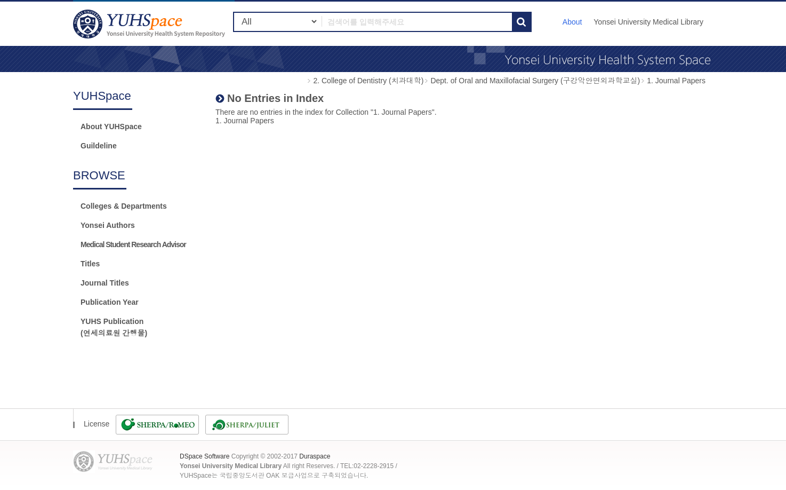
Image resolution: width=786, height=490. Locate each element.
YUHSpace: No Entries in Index (150, 24)
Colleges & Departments (124, 206)
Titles (90, 263)
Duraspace (314, 456)
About (572, 22)
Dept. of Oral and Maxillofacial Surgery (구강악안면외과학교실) (535, 80)
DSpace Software (204, 456)
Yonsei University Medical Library (648, 22)
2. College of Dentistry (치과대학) (368, 80)
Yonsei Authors (108, 225)
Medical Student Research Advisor (133, 244)
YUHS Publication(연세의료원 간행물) (114, 327)
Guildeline (99, 145)
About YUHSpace (111, 126)
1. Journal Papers (676, 80)
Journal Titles (105, 283)
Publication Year (110, 302)
